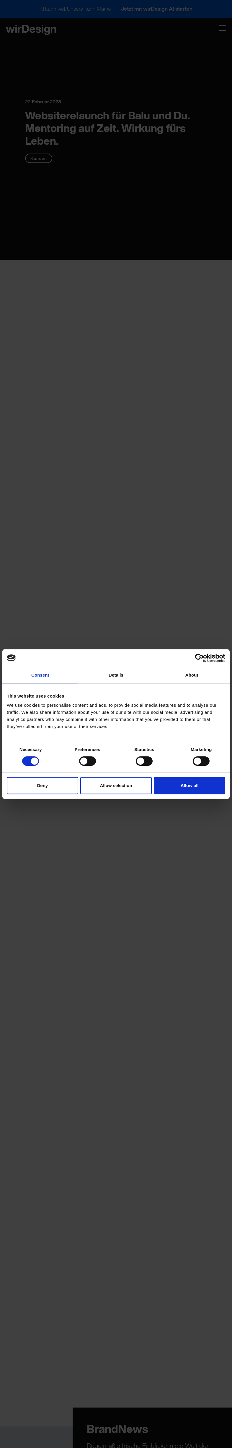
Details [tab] (116, 674)
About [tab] (191, 674)
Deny (42, 785)
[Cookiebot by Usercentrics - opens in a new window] (199, 658)
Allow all (190, 785)
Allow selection (116, 785)
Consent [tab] (40, 674)
